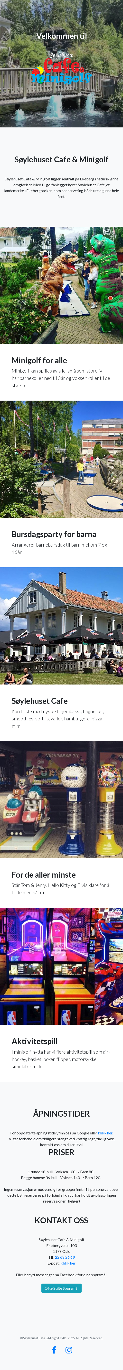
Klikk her (68, 1263)
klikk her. (105, 1133)
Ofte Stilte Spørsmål (61, 1288)
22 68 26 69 (65, 1257)
